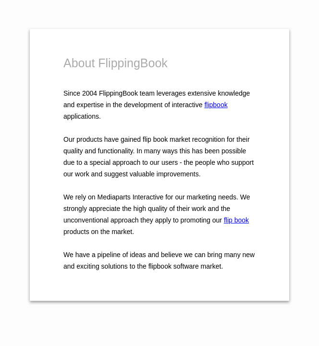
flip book (236, 220)
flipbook (215, 105)
